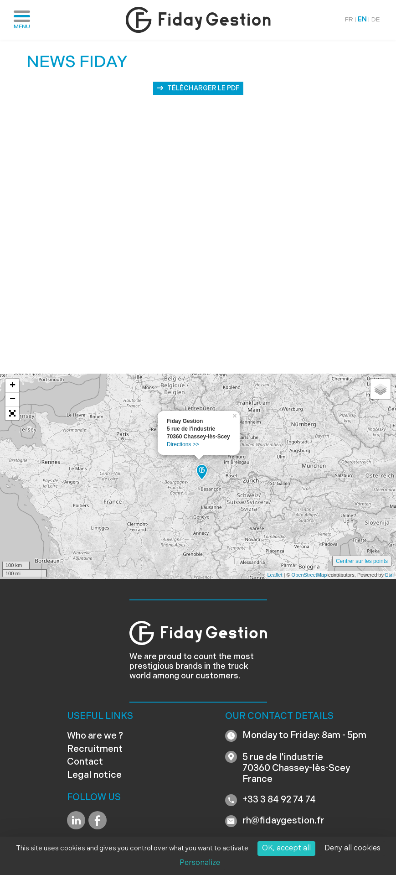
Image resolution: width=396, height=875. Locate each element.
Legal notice (94, 775)
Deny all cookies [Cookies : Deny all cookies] (352, 848)
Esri (389, 575)
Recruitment (95, 749)
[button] (12, 413)
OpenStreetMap (309, 575)
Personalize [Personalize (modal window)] (200, 863)
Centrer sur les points (362, 561)
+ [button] (12, 386)
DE (375, 19)
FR (349, 19)
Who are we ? (95, 736)
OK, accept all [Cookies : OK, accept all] (286, 848)
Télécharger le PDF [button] (203, 88)
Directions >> (183, 444)
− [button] (12, 399)
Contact (85, 762)
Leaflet (274, 575)
